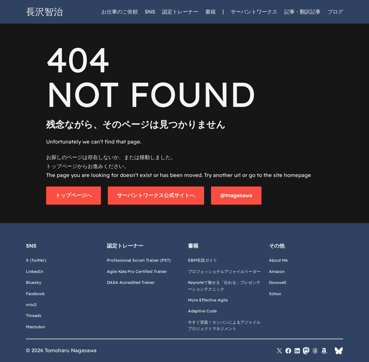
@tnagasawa (236, 195)
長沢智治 (44, 11)
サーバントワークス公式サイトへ (156, 195)
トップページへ (73, 195)
